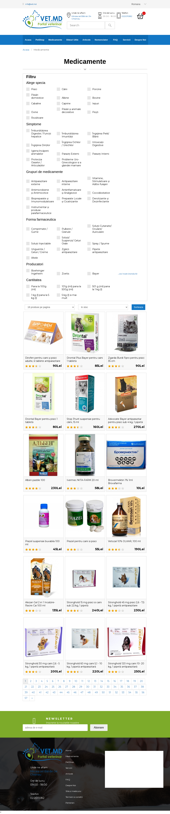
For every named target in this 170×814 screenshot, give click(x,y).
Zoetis (63, 273)
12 (88, 681)
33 (108, 686)
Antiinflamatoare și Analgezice (69, 191)
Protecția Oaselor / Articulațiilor (35, 162)
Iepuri (93, 103)
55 (136, 692)
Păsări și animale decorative (69, 110)
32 (101, 686)
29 (80, 686)
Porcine (94, 89)
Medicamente (55, 40)
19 (134, 681)
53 (123, 692)
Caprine (64, 103)
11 (82, 681)
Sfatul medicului (73, 797)
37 (135, 686)
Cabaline (33, 103)
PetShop (40, 40)
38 (142, 686)
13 (95, 681)
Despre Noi (140, 40)
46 (75, 692)
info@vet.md (33, 3)
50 (103, 692)
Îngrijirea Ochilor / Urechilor (69, 144)
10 (76, 681)
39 (26, 692)
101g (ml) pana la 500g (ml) (69, 288)
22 (32, 686)
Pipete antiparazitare (97, 251)
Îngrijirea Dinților (38, 145)
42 (47, 692)
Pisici (31, 89)
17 (121, 681)
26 (59, 686)
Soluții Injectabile (38, 243)
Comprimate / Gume (36, 230)
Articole (86, 40)
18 (128, 681)
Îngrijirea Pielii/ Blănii (98, 135)
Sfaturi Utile (72, 40)
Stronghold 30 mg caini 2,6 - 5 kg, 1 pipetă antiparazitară (43, 666)
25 (53, 686)
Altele (32, 257)
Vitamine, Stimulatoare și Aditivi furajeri (98, 181)
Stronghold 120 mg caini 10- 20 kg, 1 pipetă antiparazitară (124, 666)
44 (61, 692)
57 (26, 698)
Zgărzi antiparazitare (67, 251)
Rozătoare (34, 117)
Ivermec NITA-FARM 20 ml (84, 480)
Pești (92, 112)
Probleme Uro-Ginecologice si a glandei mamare (69, 162)
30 (87, 686)
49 (96, 692)
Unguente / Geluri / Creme (37, 251)
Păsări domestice (35, 96)
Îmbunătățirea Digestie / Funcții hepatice (38, 133)
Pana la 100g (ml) (36, 288)
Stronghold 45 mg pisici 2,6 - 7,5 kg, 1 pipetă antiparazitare (125, 605)
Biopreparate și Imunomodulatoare (40, 200)
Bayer (93, 273)
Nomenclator (101, 40)
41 (40, 692)
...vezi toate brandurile (127, 274)
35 (122, 686)
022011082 (127, 16)
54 (129, 692)
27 (66, 686)
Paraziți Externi (68, 153)
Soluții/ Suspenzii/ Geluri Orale (69, 240)
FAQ (115, 40)
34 (115, 686)
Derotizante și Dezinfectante (98, 200)
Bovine (93, 98)
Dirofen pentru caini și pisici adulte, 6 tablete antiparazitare (43, 361)
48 (89, 692)
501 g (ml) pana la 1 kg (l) (98, 288)
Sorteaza (138, 307)
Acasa (28, 40)
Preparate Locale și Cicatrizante (69, 200)
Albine (63, 98)
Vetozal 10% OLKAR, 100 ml (126, 541)
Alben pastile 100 (36, 480)
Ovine (32, 112)
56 (143, 692)
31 (94, 686)
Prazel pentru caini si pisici (84, 541)
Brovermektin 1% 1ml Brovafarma (122, 481)
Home (67, 750)
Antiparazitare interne (67, 183)
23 (39, 686)
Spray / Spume (98, 243)
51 (110, 692)
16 (114, 681)
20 (141, 681)
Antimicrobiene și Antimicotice (37, 191)
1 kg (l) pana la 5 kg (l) (37, 296)
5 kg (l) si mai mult (67, 296)
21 (26, 686)
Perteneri (69, 810)
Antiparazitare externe (36, 183)
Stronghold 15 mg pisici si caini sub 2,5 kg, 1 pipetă (83, 604)
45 (68, 692)
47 (82, 692)
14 (101, 681)
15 (108, 681)
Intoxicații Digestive (95, 144)
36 (128, 686)
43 (54, 692)
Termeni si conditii (74, 804)
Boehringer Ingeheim (35, 272)
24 (46, 686)
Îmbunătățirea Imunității (67, 135)
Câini (62, 89)
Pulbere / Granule (64, 230)
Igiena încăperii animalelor (37, 152)
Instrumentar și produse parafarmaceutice (38, 210)
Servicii (126, 40)
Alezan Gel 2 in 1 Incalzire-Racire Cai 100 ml (42, 604)
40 (33, 692)
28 (73, 686)
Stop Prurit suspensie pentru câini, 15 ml (81, 420)
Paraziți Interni (98, 153)
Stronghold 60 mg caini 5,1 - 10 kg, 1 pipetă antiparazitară (85, 666)
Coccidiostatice (98, 193)
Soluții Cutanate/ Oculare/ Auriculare (99, 228)
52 (116, 692)
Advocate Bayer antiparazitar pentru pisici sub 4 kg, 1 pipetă (125, 422)
